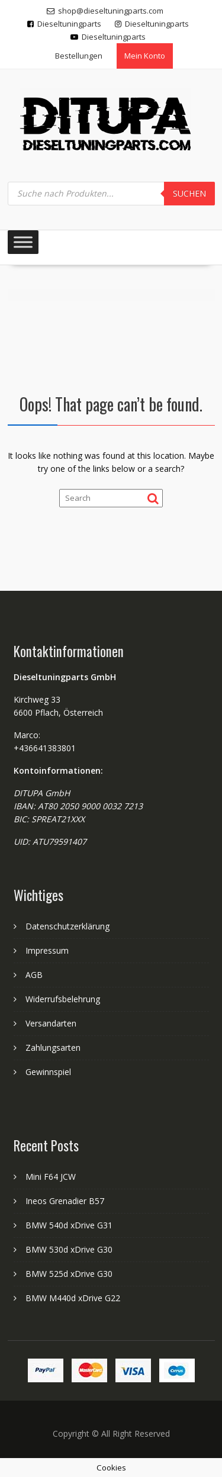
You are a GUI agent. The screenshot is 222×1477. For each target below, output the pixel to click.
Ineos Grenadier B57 (64, 1200)
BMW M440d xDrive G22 (72, 1298)
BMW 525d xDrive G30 (68, 1273)
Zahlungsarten (53, 1047)
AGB (34, 974)
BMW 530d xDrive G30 (68, 1249)
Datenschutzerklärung (67, 926)
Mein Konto (144, 55)
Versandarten (50, 1023)
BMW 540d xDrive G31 (68, 1225)
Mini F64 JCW (50, 1176)
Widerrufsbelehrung (62, 999)
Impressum (47, 950)
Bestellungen (78, 55)
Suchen (189, 193)
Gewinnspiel (48, 1071)
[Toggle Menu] (23, 241)
